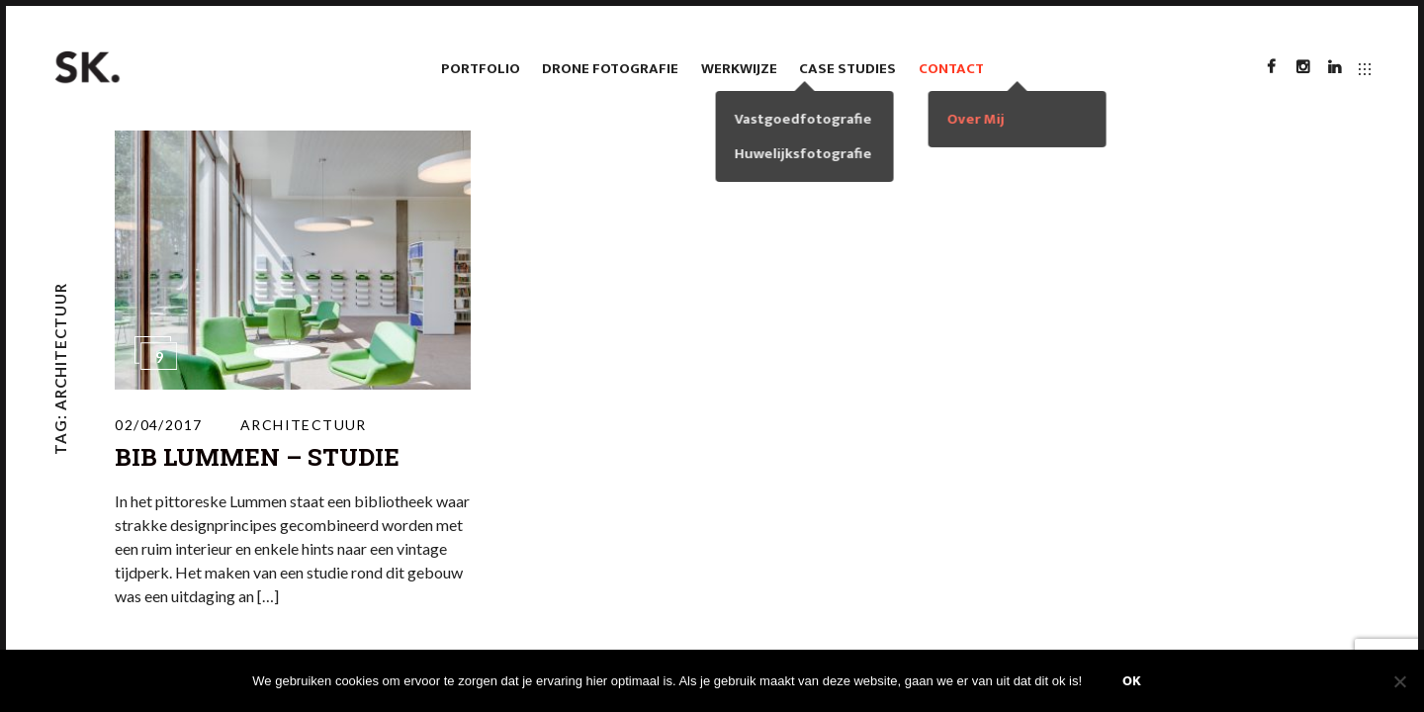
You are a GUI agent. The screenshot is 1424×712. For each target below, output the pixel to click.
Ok (1131, 680)
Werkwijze (739, 68)
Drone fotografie (610, 68)
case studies (847, 68)
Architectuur (303, 424)
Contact (951, 68)
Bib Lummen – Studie (257, 457)
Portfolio (480, 68)
